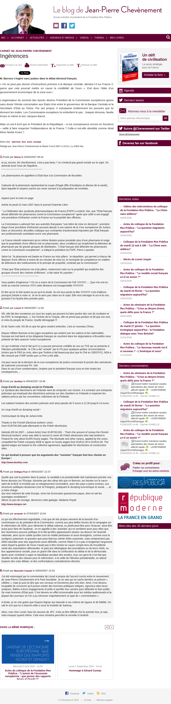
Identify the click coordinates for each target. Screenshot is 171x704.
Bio (3, 37)
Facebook (75, 693)
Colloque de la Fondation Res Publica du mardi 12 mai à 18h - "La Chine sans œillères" (144, 245)
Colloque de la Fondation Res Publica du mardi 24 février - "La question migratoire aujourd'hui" (144, 291)
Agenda (129, 90)
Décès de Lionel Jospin (137, 259)
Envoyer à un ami (11, 65)
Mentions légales (103, 700)
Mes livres (115, 37)
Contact (87, 700)
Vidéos (83, 37)
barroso (16, 141)
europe (37, 141)
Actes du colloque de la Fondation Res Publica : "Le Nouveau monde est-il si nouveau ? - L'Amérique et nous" (143, 347)
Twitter (90, 693)
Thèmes (97, 37)
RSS (103, 693)
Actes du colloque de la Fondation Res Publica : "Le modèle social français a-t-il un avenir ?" (144, 273)
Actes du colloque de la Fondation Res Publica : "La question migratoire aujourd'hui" (142, 228)
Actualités (35, 37)
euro (29, 141)
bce (24, 141)
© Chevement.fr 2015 (68, 700)
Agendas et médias (60, 37)
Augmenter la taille (62, 65)
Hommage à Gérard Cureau (85, 670)
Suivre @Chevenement (129, 134)
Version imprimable (36, 65)
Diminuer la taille (87, 65)
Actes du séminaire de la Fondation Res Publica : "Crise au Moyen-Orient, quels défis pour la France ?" (142, 308)
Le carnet (16, 37)
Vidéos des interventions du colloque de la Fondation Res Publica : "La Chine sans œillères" (144, 210)
